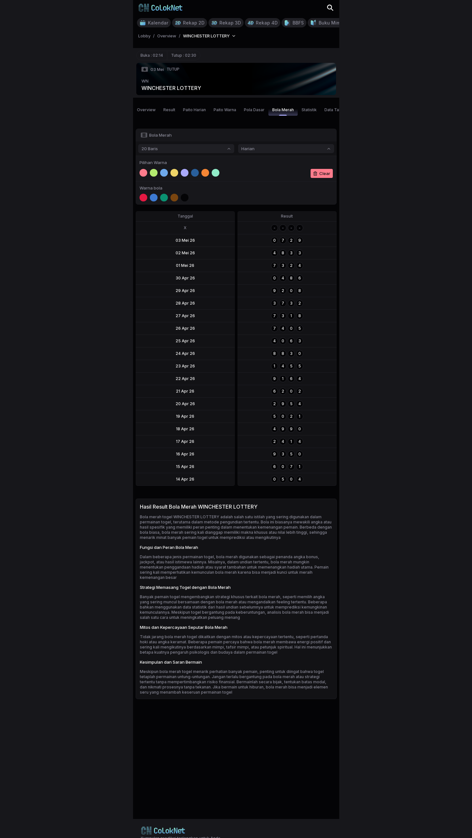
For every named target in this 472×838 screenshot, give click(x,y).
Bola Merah (283, 111)
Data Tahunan (337, 109)
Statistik (309, 109)
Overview (146, 109)
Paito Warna (225, 109)
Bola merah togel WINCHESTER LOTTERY (179, 516)
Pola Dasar (254, 109)
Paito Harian (194, 109)
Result (169, 109)
